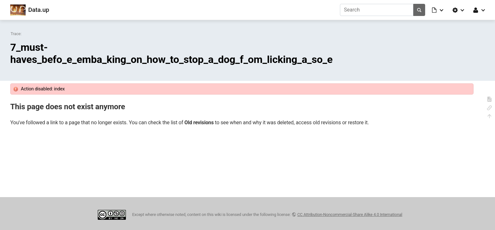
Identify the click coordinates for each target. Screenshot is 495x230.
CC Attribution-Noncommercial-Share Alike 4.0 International (349, 214)
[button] (438, 10)
